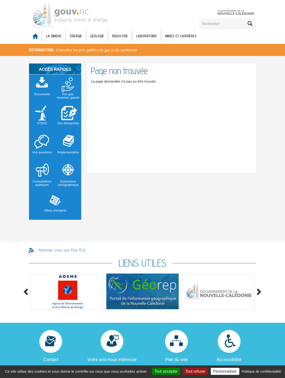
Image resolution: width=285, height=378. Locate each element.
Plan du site (176, 359)
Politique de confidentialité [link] (261, 371)
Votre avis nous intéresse (112, 359)
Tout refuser (195, 371)
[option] (142, 50)
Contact (50, 359)
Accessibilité (229, 359)
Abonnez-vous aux (62, 249)
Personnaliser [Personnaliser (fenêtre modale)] (225, 371)
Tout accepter (166, 371)
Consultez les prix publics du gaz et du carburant (96, 50)
